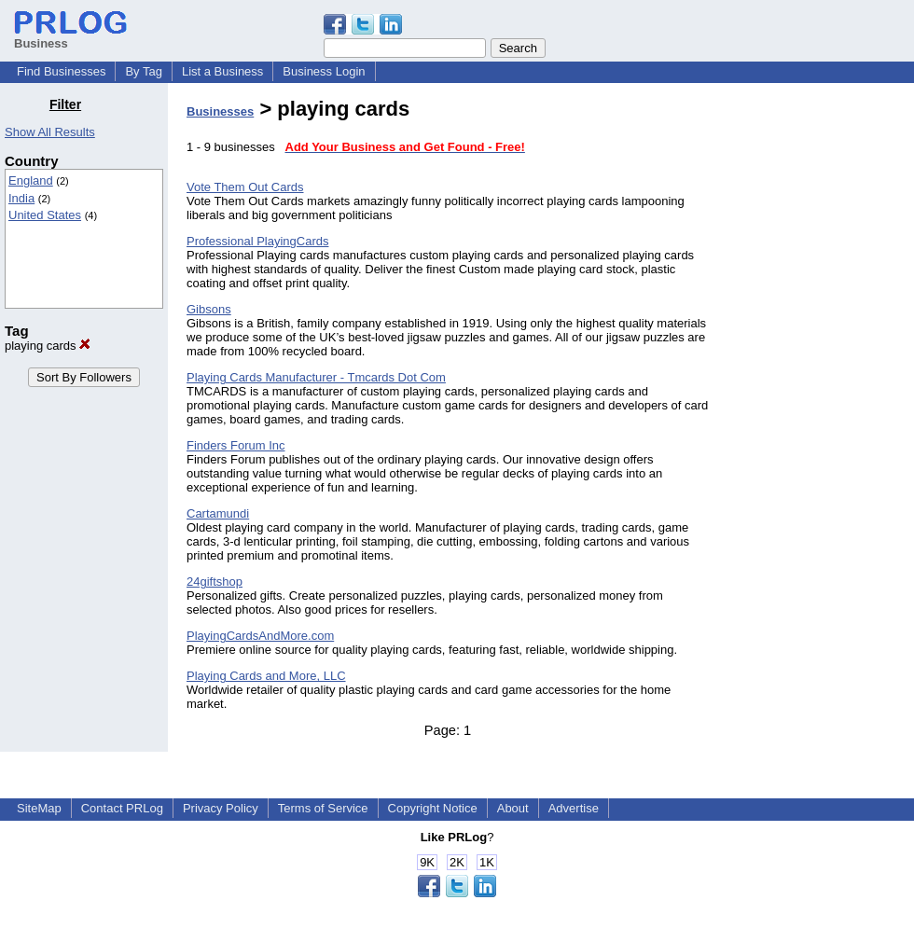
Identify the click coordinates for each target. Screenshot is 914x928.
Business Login (324, 71)
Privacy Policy (220, 808)
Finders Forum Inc (235, 445)
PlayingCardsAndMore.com (260, 636)
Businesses (220, 111)
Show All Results (50, 132)
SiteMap (39, 808)
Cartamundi (218, 513)
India (21, 198)
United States (44, 215)
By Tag (143, 71)
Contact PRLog (122, 808)
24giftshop (214, 582)
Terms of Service (323, 808)
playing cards (47, 346)
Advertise (573, 808)
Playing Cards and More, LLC (266, 676)
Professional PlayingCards (257, 241)
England (30, 180)
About (513, 808)
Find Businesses (61, 71)
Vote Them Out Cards (245, 187)
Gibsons (209, 309)
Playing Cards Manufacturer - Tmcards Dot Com (316, 377)
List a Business (222, 71)
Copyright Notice (433, 808)
